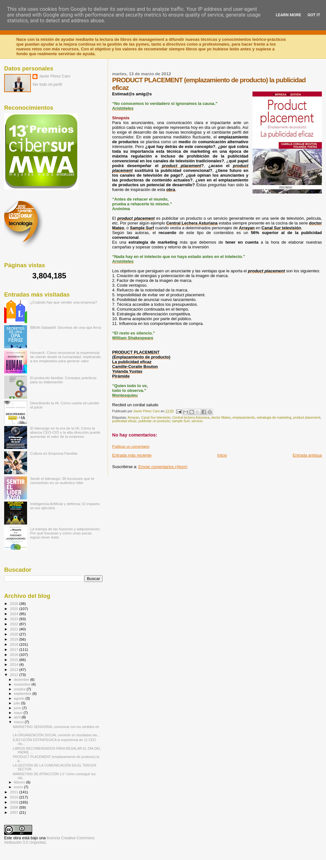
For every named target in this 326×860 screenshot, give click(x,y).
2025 (14, 608)
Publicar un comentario (130, 446)
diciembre (22, 679)
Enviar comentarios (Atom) (163, 466)
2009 (14, 802)
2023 (14, 619)
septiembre (23, 693)
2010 (14, 797)
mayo (19, 713)
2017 (14, 649)
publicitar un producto (154, 421)
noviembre (23, 684)
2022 (14, 624)
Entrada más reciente (132, 455)
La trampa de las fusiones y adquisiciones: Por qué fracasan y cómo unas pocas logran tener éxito (65, 533)
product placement (306, 417)
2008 (14, 807)
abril (18, 717)
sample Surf (180, 421)
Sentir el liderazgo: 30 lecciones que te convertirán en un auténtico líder (62, 480)
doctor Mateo (221, 417)
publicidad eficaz (124, 421)
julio (17, 703)
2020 (14, 634)
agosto (20, 698)
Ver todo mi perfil (47, 84)
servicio (196, 421)
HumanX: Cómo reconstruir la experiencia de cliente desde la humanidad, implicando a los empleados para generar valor (65, 356)
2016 (14, 654)
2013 (14, 669)
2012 (14, 675)
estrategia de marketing (274, 417)
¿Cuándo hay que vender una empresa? (63, 302)
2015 (14, 660)
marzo (19, 722)
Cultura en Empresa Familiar (54, 453)
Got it (314, 14)
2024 (14, 614)
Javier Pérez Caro (54, 76)
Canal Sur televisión (155, 417)
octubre (20, 689)
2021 (14, 629)
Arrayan (133, 417)
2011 (14, 792)
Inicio (222, 455)
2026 (14, 603)
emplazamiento (243, 417)
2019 (14, 639)
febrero (20, 782)
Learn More (288, 14)
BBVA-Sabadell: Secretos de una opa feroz (66, 327)
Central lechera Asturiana (190, 417)
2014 (14, 664)
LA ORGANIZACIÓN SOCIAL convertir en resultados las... (56, 735)
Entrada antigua (307, 455)
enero (19, 787)
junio (18, 708)
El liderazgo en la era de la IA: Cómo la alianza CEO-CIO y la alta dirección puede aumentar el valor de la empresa (65, 432)
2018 (14, 644)
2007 (14, 812)
